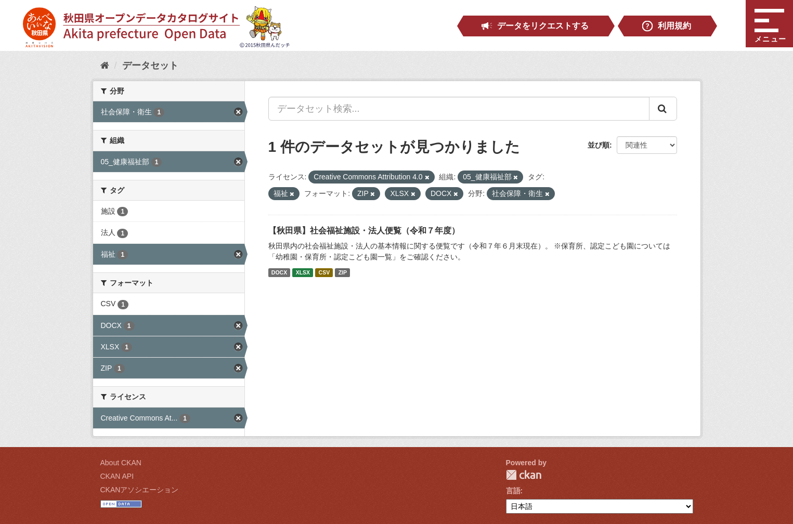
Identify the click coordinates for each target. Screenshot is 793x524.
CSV (324, 272)
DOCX (279, 272)
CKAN (523, 474)
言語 (513, 491)
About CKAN (120, 463)
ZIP (343, 272)
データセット (150, 65)
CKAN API (117, 476)
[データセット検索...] (458, 109)
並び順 (598, 145)
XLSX (303, 272)
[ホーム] (104, 65)
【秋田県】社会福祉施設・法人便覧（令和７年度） (364, 230)
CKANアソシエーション (139, 490)
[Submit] (663, 109)
